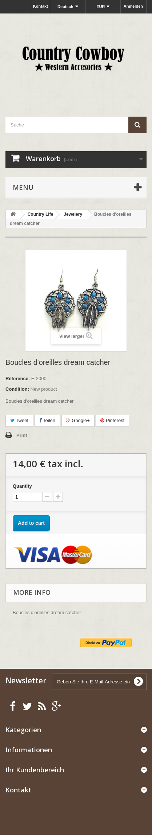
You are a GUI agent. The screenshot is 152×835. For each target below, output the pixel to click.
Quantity (22, 486)
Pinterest (112, 420)
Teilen (47, 420)
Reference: (17, 378)
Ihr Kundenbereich (34, 769)
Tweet (19, 420)
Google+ (78, 420)
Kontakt (40, 6)
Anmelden (133, 6)
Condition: (17, 389)
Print (21, 435)
